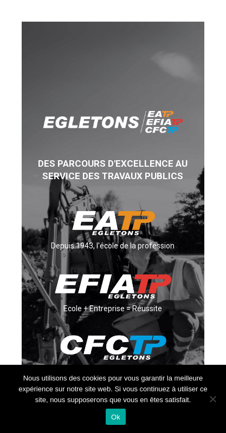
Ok (115, 417)
